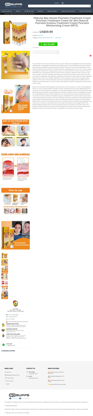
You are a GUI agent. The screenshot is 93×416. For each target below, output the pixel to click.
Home (6, 13)
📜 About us (8, 372)
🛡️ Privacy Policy (9, 378)
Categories (11, 13)
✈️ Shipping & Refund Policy (12, 375)
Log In (56, 3)
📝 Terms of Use (9, 381)
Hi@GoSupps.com (33, 378)
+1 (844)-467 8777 (10, 345)
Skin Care (32, 13)
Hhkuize (40, 35)
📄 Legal (7, 384)
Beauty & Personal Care (21, 13)
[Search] (59, 6)
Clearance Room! (8, 351)
